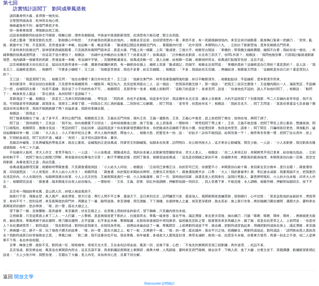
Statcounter (152, 283)
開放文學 (24, 276)
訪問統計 (168, 283)
